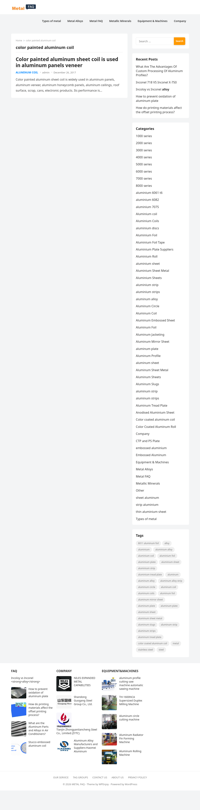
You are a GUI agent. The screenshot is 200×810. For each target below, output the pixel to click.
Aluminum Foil (146, 328)
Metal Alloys (144, 470)
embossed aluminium (151, 448)
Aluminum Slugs (147, 385)
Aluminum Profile (148, 356)
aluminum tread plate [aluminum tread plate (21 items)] (149, 638)
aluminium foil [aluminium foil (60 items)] (167, 556)
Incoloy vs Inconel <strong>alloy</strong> (25, 680)
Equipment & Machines (152, 463)
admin (46, 72)
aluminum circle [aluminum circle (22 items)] (146, 588)
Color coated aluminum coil (155, 420)
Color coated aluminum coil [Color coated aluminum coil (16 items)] (152, 644)
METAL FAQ (78, 785)
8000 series (144, 186)
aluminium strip (147, 285)
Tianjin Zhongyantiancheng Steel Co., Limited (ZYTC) (76, 732)
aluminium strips (148, 292)
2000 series (144, 143)
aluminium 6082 (147, 200)
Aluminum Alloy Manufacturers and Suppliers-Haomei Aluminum (86, 747)
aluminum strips (147, 399)
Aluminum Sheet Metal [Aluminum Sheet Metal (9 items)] (150, 619)
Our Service (60, 778)
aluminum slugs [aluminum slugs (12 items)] (146, 625)
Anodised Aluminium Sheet (155, 413)
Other (140, 491)
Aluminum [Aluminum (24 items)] (173, 575)
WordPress (131, 785)
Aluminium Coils (147, 222)
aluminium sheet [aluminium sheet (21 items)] (170, 563)
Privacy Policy (137, 778)
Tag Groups (80, 778)
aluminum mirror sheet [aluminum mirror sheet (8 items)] (150, 600)
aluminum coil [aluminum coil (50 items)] (168, 588)
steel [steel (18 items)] (161, 650)
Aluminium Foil (146, 236)
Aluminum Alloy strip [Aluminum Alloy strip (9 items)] (171, 581)
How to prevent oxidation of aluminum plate (156, 99)
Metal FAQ (143, 477)
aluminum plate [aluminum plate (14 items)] (169, 606)
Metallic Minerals (148, 484)
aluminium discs (147, 229)
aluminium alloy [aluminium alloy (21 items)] (163, 550)
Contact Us (99, 778)
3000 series (144, 151)
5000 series (144, 165)
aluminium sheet (148, 264)
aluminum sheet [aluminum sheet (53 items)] (147, 613)
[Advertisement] (92, 799)
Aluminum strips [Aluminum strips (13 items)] (147, 631)
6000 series (144, 172)
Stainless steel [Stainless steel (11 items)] (145, 650)
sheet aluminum (147, 498)
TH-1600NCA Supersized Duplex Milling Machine (130, 701)
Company (143, 434)
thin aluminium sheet (151, 512)
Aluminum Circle (148, 307)
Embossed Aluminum (151, 455)
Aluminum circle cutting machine (129, 718)
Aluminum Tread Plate (151, 406)
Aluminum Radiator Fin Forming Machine (131, 739)
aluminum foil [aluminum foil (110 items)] (167, 594)
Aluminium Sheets (149, 278)
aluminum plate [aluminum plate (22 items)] (146, 606)
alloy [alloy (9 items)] (167, 544)
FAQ (14, 672)
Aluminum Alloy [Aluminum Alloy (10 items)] (146, 581)
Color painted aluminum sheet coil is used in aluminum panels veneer (67, 62)
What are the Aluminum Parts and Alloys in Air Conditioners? (39, 729)
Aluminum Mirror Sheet (153, 342)
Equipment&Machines (120, 672)
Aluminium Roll (147, 257)
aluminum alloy (147, 300)
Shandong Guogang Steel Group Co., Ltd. (83, 701)
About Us (118, 778)
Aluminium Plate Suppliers (155, 250)
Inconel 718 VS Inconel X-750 (156, 82)
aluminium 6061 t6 (149, 193)
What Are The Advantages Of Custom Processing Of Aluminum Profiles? (159, 71)
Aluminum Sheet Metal (152, 370)
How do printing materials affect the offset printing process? (159, 110)
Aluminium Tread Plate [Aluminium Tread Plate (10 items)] (150, 575)
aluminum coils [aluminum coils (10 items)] (146, 594)
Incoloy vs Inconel (152, 90)
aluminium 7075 (147, 207)
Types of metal (146, 519)
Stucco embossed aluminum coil (39, 744)
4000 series (144, 158)
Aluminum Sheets (148, 378)
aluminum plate (147, 349)
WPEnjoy (104, 785)
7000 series (144, 179)
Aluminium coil (146, 214)
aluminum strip (147, 392)
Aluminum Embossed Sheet (155, 321)
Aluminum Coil (27, 72)
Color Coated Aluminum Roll (156, 427)
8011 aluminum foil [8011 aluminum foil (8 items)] (148, 544)
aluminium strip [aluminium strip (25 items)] (146, 569)
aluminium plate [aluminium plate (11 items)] (147, 563)
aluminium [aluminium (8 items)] (144, 550)
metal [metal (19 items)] (176, 644)
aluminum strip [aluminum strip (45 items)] (169, 625)
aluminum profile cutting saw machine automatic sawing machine (131, 684)
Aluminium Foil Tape (150, 243)
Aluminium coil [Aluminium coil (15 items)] (146, 556)
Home (19, 40)
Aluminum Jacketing (150, 335)
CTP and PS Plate (148, 441)
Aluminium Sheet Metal (152, 271)
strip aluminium (147, 505)
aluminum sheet (147, 363)
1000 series (144, 136)
